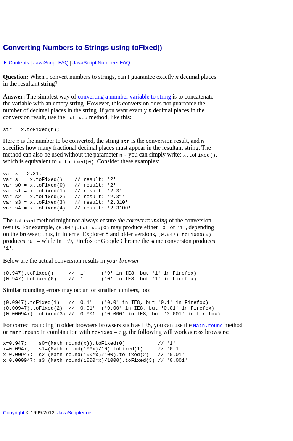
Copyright (13, 432)
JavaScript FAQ (51, 63)
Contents (19, 63)
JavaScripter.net (75, 432)
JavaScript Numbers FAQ (101, 63)
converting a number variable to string (124, 96)
